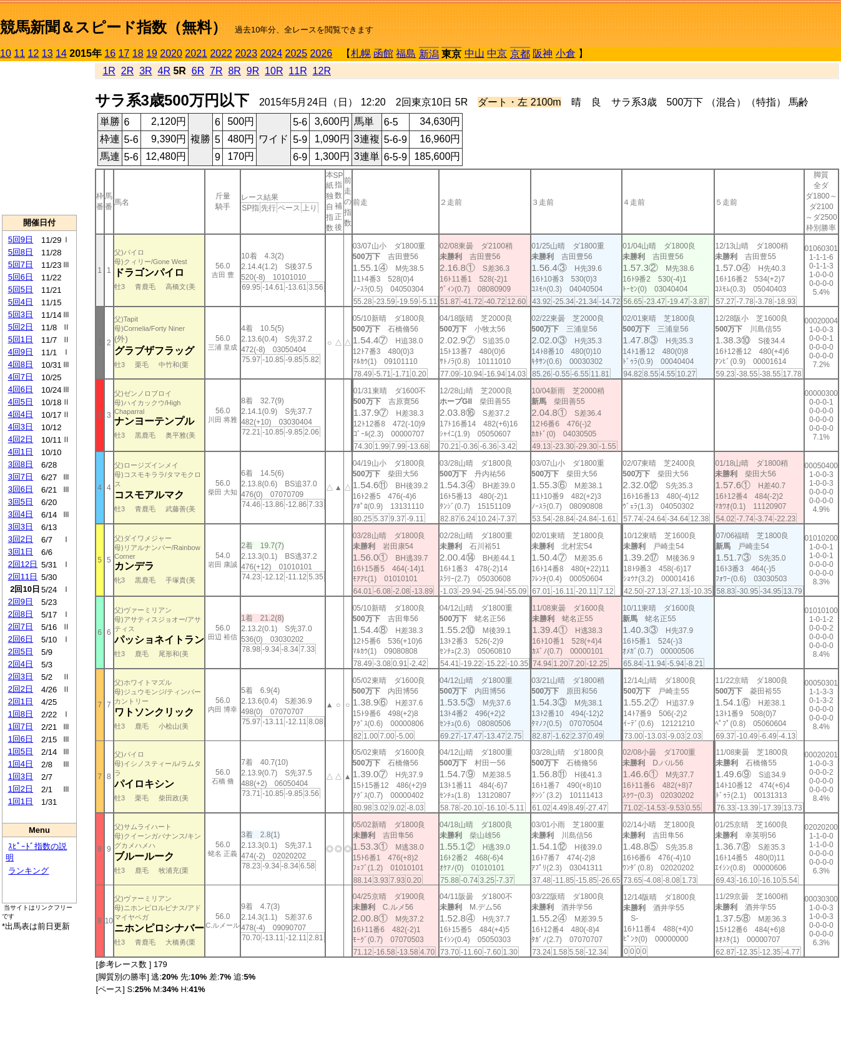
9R (253, 71)
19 (151, 53)
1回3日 (20, 776)
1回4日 (20, 764)
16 (110, 53)
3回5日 (20, 501)
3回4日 (20, 514)
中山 (474, 53)
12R (322, 71)
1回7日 (20, 726)
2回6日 (20, 639)
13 (47, 53)
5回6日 (20, 277)
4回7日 (20, 376)
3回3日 (20, 526)
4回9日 (20, 351)
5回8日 (20, 252)
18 (138, 53)
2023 (246, 53)
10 (5, 53)
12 (33, 53)
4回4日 (20, 414)
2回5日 (20, 651)
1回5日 (20, 751)
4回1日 (20, 451)
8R (234, 71)
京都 (520, 54)
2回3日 (20, 676)
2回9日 (20, 601)
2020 (171, 53)
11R (297, 71)
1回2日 (20, 789)
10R (274, 71)
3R (145, 71)
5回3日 (20, 314)
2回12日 (23, 564)
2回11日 (23, 576)
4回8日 (20, 364)
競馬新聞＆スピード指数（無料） (113, 27)
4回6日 (20, 389)
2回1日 (20, 701)
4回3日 (20, 426)
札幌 (361, 53)
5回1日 (20, 339)
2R (127, 71)
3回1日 (20, 551)
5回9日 (20, 239)
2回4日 (20, 664)
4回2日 (20, 439)
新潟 (429, 54)
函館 (383, 53)
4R (163, 71)
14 (61, 53)
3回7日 (20, 476)
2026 (321, 53)
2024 (271, 53)
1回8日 (20, 714)
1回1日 (20, 801)
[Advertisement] (39, 138)
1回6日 (20, 739)
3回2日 (20, 539)
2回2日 (20, 689)
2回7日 (20, 626)
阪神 (543, 53)
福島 (406, 53)
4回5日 (20, 401)
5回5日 (20, 289)
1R (108, 71)
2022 (221, 53)
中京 (497, 53)
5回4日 (20, 302)
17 (124, 53)
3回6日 (20, 489)
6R (198, 71)
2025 (296, 53)
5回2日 (20, 327)
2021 (196, 53)
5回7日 (20, 264)
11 (19, 53)
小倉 (566, 53)
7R (216, 71)
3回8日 (20, 464)
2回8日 (20, 614)
